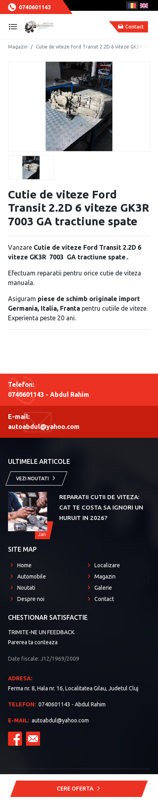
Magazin (18, 46)
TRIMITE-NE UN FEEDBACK (41, 632)
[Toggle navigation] (13, 27)
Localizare (107, 565)
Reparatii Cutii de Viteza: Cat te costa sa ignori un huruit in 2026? (101, 507)
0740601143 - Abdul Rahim (57, 704)
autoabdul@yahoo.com (48, 720)
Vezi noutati (36, 478)
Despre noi (30, 599)
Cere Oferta (79, 788)
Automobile (31, 576)
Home (24, 565)
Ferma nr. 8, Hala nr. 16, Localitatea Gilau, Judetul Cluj (78, 683)
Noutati (26, 588)
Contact (104, 599)
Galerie (103, 588)
